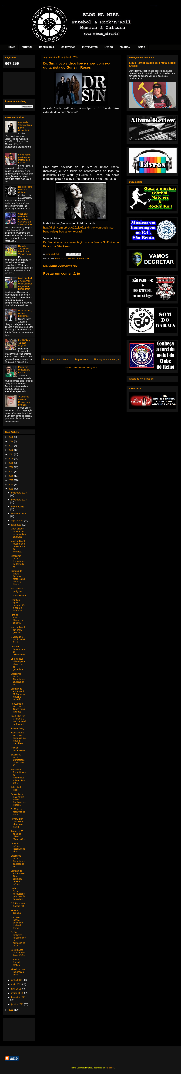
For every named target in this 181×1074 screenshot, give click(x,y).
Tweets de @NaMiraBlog (141, 378)
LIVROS (108, 47)
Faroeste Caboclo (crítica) (16, 962)
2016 (11, 476)
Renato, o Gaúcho (16, 911)
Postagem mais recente (56, 359)
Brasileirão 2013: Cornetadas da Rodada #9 (17, 561)
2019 (11, 463)
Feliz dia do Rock (16, 788)
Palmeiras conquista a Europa (24, 370)
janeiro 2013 (17, 1004)
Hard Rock (73, 258)
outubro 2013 (17, 506)
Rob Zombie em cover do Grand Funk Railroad (18, 708)
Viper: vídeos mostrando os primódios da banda (18, 532)
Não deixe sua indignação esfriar (18, 972)
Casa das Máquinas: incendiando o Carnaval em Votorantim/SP (25, 219)
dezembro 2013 (19, 492)
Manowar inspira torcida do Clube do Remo (17, 922)
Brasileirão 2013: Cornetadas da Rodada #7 (17, 760)
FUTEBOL (27, 47)
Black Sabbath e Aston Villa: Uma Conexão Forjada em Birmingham (25, 283)
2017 (11, 471)
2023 (11, 445)
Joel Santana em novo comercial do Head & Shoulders (18, 738)
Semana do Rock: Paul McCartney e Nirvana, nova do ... (18, 694)
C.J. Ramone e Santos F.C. (18, 904)
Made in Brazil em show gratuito (18, 630)
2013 (11, 489)
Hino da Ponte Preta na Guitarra (25, 190)
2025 (11, 437)
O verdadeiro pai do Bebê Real (18, 640)
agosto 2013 (17, 520)
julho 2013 (16, 525)
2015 (11, 480)
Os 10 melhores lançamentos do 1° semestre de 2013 (18, 939)
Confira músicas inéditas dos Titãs (18, 847)
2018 (11, 467)
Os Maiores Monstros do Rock (18, 812)
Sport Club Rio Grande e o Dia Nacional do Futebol (18, 720)
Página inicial (81, 359)
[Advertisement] (19, 83)
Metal (81, 258)
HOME (11, 47)
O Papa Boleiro (18, 595)
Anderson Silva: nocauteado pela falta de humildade (18, 893)
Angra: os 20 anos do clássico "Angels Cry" (18, 835)
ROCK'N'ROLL (46, 47)
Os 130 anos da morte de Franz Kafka (18, 953)
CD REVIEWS (68, 47)
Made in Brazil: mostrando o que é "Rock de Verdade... (18, 546)
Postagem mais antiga (106, 359)
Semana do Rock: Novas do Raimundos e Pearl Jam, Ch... (18, 776)
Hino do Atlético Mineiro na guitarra (17, 619)
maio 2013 (16, 984)
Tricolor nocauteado (18, 749)
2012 (11, 1010)
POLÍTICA (125, 47)
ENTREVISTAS (90, 47)
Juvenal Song (17, 728)
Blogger (110, 1068)
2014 (11, 484)
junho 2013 (17, 980)
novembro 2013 (19, 499)
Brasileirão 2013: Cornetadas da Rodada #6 (17, 861)
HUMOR (141, 47)
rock (87, 258)
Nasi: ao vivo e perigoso (18, 590)
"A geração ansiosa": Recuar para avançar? (24, 400)
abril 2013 (16, 988)
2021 (11, 454)
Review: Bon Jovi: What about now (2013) (17, 823)
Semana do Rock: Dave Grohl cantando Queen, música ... (17, 877)
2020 (11, 458)
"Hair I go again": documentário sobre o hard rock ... (18, 605)
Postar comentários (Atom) (85, 367)
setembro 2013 (18, 513)
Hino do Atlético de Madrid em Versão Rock (24, 250)
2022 (11, 450)
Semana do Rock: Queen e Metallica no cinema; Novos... (18, 578)
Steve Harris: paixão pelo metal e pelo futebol (24, 158)
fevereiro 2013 (18, 997)
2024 (11, 441)
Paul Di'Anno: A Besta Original (25, 343)
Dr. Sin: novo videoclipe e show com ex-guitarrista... (18, 664)
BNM (57, 258)
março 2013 (17, 993)
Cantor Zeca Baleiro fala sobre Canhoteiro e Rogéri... (18, 799)
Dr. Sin (64, 258)
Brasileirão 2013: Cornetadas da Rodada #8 (17, 679)
